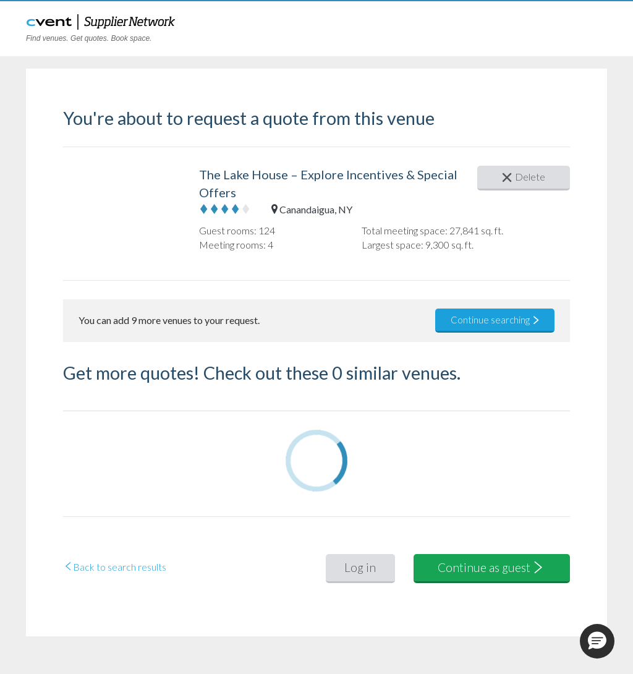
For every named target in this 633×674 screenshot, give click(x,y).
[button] (597, 641)
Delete (523, 176)
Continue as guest (491, 567)
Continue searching (495, 319)
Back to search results (114, 567)
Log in (360, 567)
